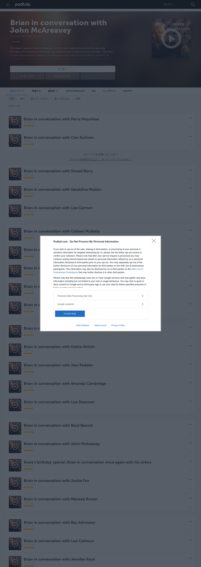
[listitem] (100, 296)
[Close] (155, 242)
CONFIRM (70, 313)
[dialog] (100, 283)
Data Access (100, 325)
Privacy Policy (118, 325)
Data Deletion (82, 325)
